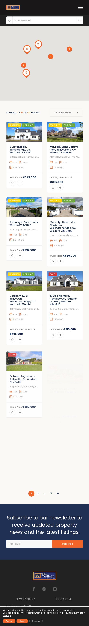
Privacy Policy (25, 599)
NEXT (58, 494)
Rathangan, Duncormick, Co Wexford (29, 244)
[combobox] (66, 113)
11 (51, 493)
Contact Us (64, 599)
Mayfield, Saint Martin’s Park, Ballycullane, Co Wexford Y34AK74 (64, 160)
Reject (22, 621)
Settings (36, 621)
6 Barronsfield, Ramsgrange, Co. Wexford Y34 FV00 (20, 158)
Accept (9, 621)
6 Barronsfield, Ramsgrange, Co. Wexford (32, 165)
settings (7, 615)
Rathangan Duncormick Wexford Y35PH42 (23, 238)
